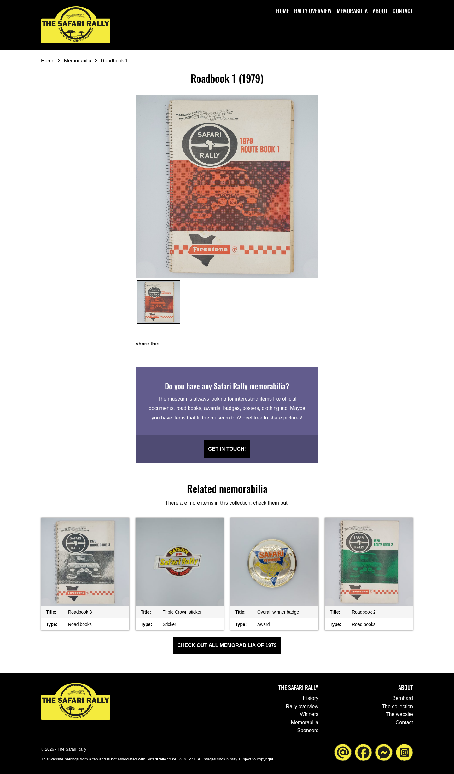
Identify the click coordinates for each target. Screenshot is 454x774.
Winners (309, 714)
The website (399, 714)
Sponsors (307, 730)
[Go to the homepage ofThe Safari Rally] (75, 24)
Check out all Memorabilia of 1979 (227, 645)
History (310, 698)
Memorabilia (352, 11)
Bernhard (402, 698)
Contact (403, 11)
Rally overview (313, 11)
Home (282, 11)
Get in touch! (227, 449)
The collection (397, 706)
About (380, 11)
